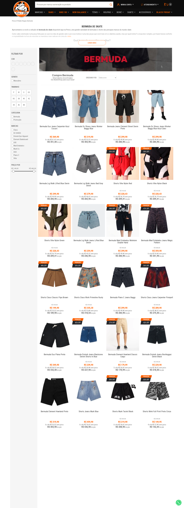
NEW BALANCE (80, 12)
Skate (130, 12)
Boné (119, 12)
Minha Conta (126, 5)
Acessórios (145, 12)
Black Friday (164, 12)
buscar (111, 5)
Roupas (107, 12)
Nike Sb (63, 12)
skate (69, 36)
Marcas (39, 12)
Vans (51, 12)
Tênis (95, 12)
